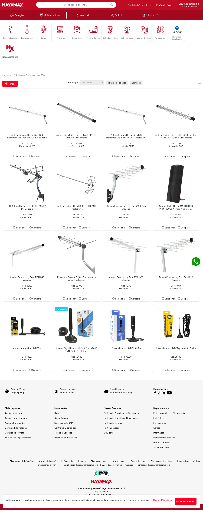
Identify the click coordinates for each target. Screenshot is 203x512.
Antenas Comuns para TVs (30, 75)
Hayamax (7, 75)
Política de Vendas (113, 423)
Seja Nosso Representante (18, 437)
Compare (36, 156)
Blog (56, 413)
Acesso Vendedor (14, 413)
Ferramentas (159, 423)
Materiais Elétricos (162, 442)
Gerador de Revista (14, 432)
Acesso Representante (16, 418)
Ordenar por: (72, 82)
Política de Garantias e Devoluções (121, 418)
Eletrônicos (158, 418)
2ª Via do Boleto (165, 5)
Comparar (136, 82)
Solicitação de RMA (63, 423)
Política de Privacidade (162, 500)
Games (156, 428)
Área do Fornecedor (15, 423)
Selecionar (21, 156)
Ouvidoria (108, 432)
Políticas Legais (111, 428)
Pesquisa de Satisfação (65, 437)
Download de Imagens (16, 428)
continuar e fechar (185, 501)
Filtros (10, 83)
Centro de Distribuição (65, 428)
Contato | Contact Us (139, 5)
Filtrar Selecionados (116, 82)
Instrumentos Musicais (164, 437)
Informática (158, 432)
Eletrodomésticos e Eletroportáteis (170, 413)
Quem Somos (61, 418)
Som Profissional (161, 447)
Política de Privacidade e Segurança (121, 413)
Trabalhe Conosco (63, 432)
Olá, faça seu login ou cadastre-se (188, 5)
